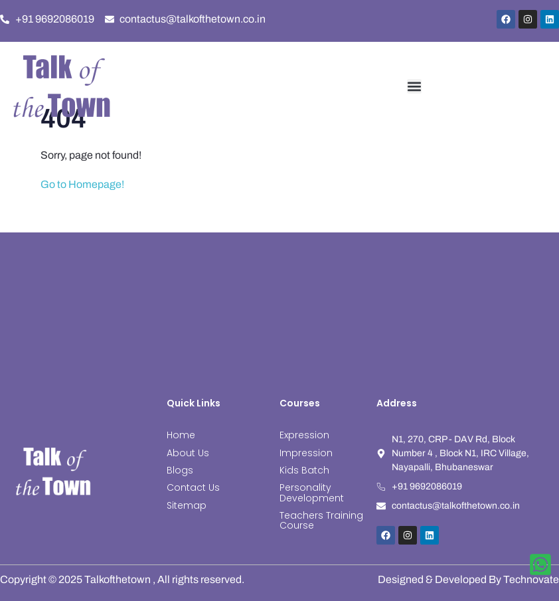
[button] (414, 86)
